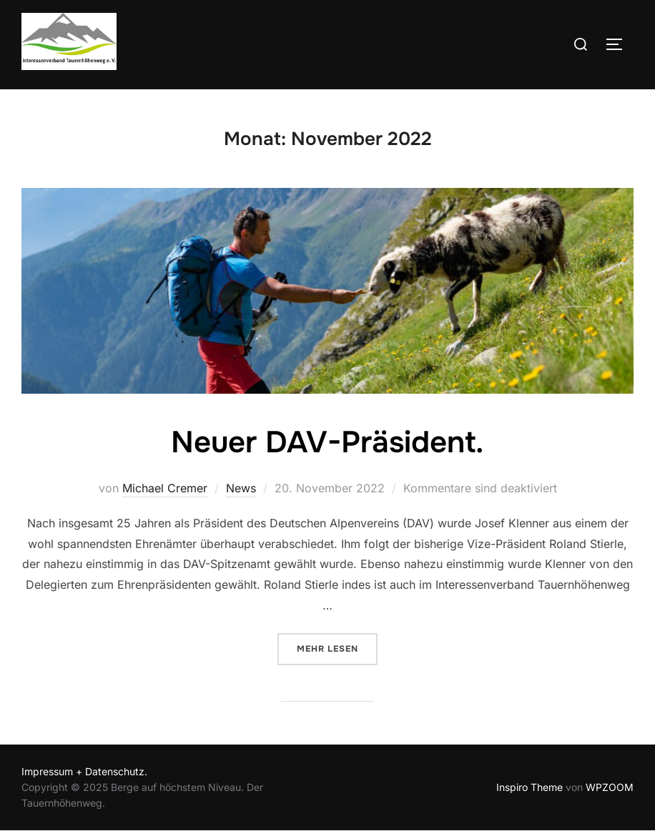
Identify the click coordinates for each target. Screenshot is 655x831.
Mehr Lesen (337, 648)
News (241, 488)
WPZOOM (610, 787)
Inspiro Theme (529, 787)
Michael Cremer (164, 488)
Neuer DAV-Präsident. (327, 442)
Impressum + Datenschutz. (84, 771)
